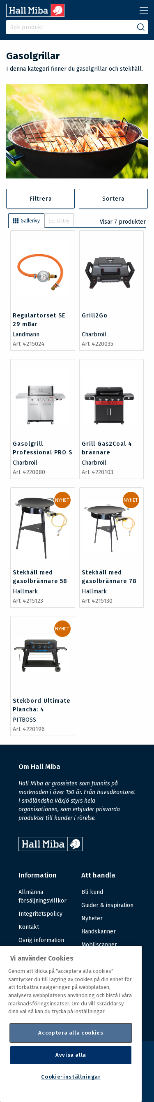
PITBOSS (24, 719)
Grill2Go (95, 315)
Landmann (26, 334)
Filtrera (40, 198)
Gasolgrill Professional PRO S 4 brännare (42, 452)
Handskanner (98, 931)
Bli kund (92, 892)
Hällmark (25, 591)
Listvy (59, 221)
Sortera (113, 198)
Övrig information (41, 940)
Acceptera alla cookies (70, 1033)
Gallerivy (26, 221)
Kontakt (28, 927)
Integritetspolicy (40, 913)
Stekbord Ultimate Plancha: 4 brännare (41, 709)
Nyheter (92, 918)
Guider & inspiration (107, 905)
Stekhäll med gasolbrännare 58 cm (40, 581)
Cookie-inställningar (70, 1077)
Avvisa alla (70, 1055)
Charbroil (94, 334)
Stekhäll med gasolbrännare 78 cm (109, 581)
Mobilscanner (99, 944)
